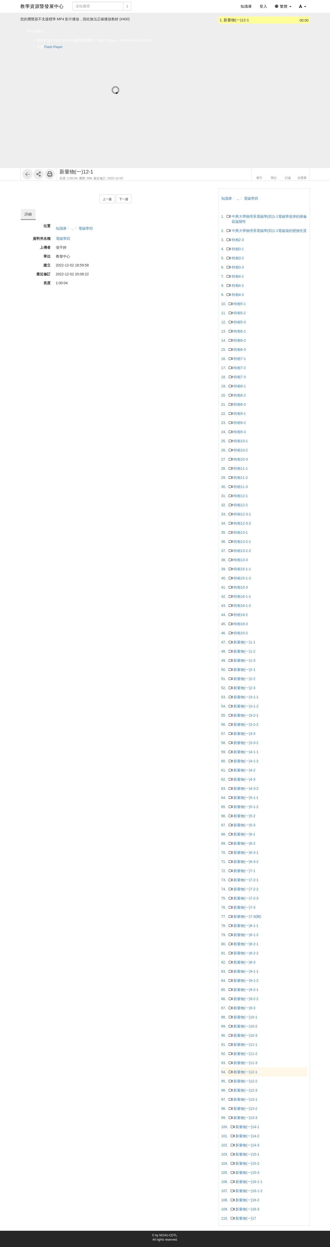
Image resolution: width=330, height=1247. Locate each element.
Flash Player (53, 47)
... (72, 228)
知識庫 (61, 228)
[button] (302, 6)
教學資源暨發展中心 (42, 6)
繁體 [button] (283, 6)
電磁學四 (85, 228)
